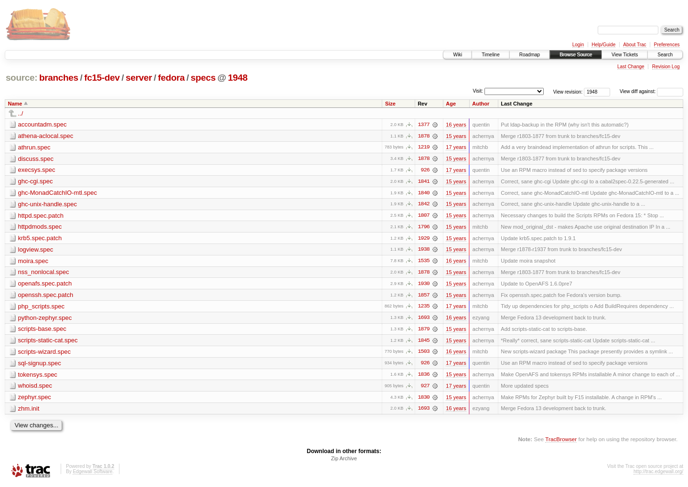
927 (425, 388)
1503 (424, 354)
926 (425, 170)
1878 (424, 136)
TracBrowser (561, 442)
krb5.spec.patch (40, 239)
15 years (456, 136)
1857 (424, 296)
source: (21, 78)
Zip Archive (344, 461)
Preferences (667, 44)
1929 (424, 239)
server (139, 78)
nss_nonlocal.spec (43, 273)
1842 (424, 205)
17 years (456, 147)
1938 (424, 250)
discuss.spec (36, 158)
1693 (424, 319)
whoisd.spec (35, 388)
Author (480, 103)
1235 (424, 308)
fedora (171, 78)
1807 (424, 216)
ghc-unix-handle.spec (47, 204)
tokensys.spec (37, 376)
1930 (424, 285)
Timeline (490, 54)
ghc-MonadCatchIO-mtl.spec (57, 193)
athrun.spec (34, 147)
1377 (424, 124)
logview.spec (36, 250)
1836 (424, 377)
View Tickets (625, 54)
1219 (424, 147)
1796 (424, 228)
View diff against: (651, 91)
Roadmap (529, 54)
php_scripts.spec (41, 307)
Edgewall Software (92, 474)
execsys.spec (36, 170)
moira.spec (33, 261)
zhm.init (29, 410)
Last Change (631, 66)
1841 (424, 182)
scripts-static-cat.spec (48, 342)
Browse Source (575, 54)
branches (58, 78)
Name (15, 103)
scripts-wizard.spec (44, 353)
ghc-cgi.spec (35, 181)
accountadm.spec (42, 124)
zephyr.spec (34, 399)
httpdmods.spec (40, 227)
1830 (424, 399)
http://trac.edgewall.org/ (658, 474)
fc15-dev (101, 78)
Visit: (478, 91)
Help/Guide (603, 44)
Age (451, 103)
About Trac (634, 44)
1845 (424, 342)
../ (20, 113)
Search (665, 54)
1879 (424, 331)
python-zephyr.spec (45, 319)
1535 (424, 262)
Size (390, 103)
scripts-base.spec (42, 330)
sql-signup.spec (39, 365)
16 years (456, 124)
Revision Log (666, 66)
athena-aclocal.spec (46, 135)
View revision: (568, 91)
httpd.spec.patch (41, 216)
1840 (424, 193)
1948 (237, 78)
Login (578, 44)
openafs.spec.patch (45, 284)
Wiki (457, 54)
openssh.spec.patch (46, 296)
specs (203, 78)
